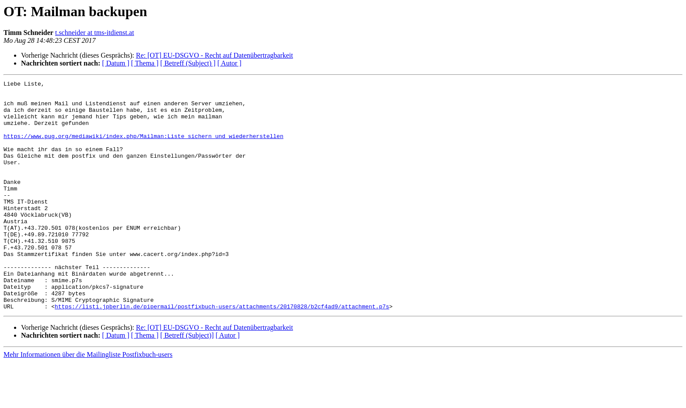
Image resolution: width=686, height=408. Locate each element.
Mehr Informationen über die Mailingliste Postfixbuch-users (88, 400)
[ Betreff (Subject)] (187, 381)
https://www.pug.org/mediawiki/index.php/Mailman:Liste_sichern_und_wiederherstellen (144, 148)
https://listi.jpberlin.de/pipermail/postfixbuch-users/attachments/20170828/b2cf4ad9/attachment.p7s (222, 352)
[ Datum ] (115, 63)
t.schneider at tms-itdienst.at (94, 32)
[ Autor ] (229, 63)
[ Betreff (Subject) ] (187, 63)
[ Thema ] (145, 63)
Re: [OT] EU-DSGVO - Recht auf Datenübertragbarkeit (214, 55)
